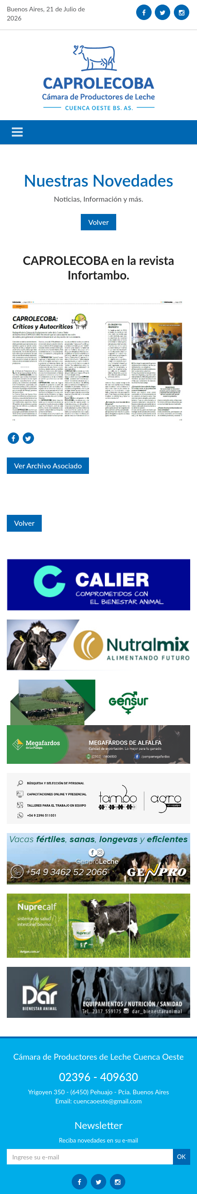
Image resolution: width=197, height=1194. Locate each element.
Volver (98, 222)
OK (181, 1156)
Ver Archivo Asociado (48, 465)
